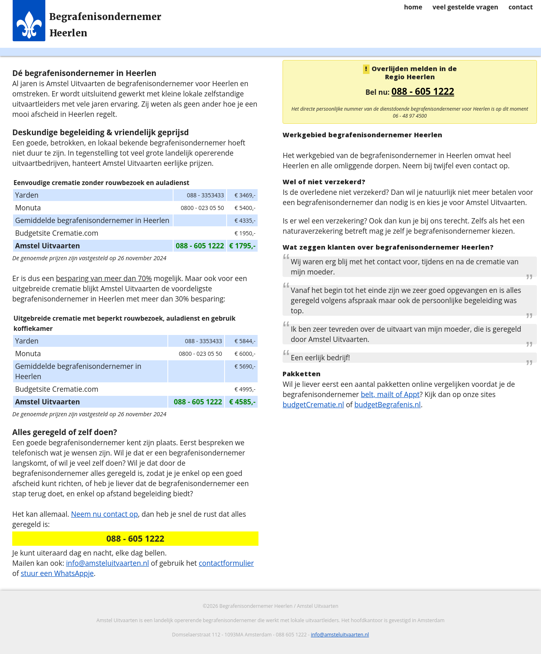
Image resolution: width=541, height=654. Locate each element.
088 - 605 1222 (423, 91)
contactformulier (226, 563)
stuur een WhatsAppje (57, 573)
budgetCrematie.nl (313, 404)
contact (520, 6)
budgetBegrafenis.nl (387, 404)
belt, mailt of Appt (390, 394)
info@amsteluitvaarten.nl (107, 563)
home (413, 6)
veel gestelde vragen (465, 6)
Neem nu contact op (104, 514)
